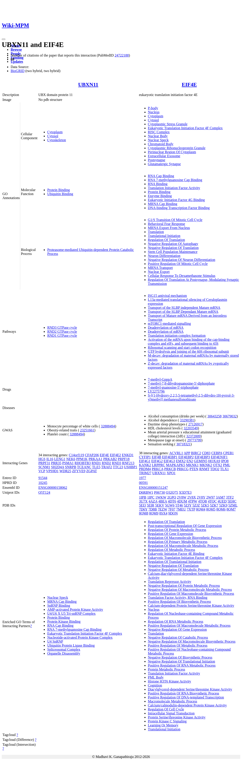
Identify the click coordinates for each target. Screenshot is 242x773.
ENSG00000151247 (153, 487)
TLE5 (96, 467)
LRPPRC (158, 465)
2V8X (191, 497)
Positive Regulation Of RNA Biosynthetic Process (183, 693)
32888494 (108, 426)
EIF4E (189, 84)
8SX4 (163, 513)
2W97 (210, 497)
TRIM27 (145, 473)
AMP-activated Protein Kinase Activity (75, 609)
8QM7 (231, 509)
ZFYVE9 (78, 471)
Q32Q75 (172, 492)
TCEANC (84, 467)
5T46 (179, 505)
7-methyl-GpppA (160, 379)
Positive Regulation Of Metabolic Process (177, 645)
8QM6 (221, 509)
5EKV (159, 505)
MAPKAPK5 (175, 465)
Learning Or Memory (163, 725)
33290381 (187, 420)
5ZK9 (223, 505)
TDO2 (214, 469)
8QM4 (200, 509)
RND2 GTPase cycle (62, 331)
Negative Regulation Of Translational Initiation (181, 661)
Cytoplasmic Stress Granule (168, 124)
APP (187, 453)
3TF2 (230, 497)
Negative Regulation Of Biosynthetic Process (180, 657)
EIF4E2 (115, 455)
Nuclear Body (158, 136)
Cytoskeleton (56, 140)
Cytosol (52, 136)
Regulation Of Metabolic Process (171, 550)
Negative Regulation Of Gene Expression (177, 629)
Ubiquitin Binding (60, 194)
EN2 (190, 461)
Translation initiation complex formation (177, 335)
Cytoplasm (55, 132)
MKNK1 (192, 465)
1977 (142, 478)
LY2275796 (156, 391)
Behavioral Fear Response (166, 224)
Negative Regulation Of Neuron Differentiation (181, 260)
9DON (173, 513)
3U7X (143, 501)
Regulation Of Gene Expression (170, 534)
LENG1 (59, 459)
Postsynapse (156, 160)
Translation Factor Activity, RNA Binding (177, 597)
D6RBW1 (146, 492)
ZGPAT (91, 471)
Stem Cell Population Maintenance (173, 252)
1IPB (142, 497)
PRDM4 (145, 469)
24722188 (122, 55)
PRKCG (183, 469)
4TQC (212, 501)
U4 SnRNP (55, 641)
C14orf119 (76, 455)
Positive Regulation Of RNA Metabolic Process (182, 665)
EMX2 (181, 461)
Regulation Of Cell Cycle (166, 709)
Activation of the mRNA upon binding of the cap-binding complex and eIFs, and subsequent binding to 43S (189, 341)
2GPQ (171, 497)
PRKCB (170, 469)
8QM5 (211, 509)
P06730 (159, 492)
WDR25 (65, 471)
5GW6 (170, 505)
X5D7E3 (185, 492)
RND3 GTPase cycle (62, 327)
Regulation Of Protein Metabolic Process (177, 530)
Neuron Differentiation (164, 256)
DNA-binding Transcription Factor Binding (179, 208)
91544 (42, 478)
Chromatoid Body (160, 144)
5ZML (232, 505)
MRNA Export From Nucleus (169, 228)
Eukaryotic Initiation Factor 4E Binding (176, 554)
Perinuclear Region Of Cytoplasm (172, 152)
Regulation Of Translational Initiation (174, 562)
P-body (153, 108)
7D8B (152, 509)
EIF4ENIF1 (219, 457)
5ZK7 (214, 505)
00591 (143, 483)
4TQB (202, 501)
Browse (16, 49)
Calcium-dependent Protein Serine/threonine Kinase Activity (191, 605)
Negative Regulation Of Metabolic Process (178, 569)
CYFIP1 (145, 457)
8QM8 (143, 513)
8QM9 (153, 513)
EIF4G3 (169, 461)
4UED (222, 501)
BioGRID (17, 71)
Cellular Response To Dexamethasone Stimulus (181, 276)
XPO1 (171, 473)
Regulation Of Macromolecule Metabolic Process (183, 546)
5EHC (232, 501)
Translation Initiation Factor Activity (174, 188)
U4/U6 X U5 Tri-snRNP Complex (71, 613)
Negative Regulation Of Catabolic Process (178, 637)
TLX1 (224, 469)
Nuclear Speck (158, 140)
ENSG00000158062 (52, 487)
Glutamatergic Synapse (164, 164)
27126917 (195, 424)
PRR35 (56, 463)
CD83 (206, 453)
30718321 (183, 444)
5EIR (150, 505)
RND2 (106, 463)
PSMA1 (68, 463)
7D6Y (143, 509)
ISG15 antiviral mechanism (167, 295)
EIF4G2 (157, 461)
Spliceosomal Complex (63, 649)
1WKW (160, 497)
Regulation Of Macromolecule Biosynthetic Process (185, 538)
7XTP (191, 509)
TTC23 (118, 467)
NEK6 (70, 459)
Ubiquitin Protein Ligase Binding (71, 645)
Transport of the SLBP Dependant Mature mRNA (183, 311)
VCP (41, 471)
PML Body (156, 677)
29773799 (194, 440)
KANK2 (145, 465)
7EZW (162, 509)
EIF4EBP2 (186, 457)
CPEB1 (228, 453)
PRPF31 (44, 463)
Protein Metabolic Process (166, 669)
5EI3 (142, 505)
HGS (41, 459)
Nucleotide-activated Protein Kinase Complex (80, 637)
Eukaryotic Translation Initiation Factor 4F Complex (185, 128)
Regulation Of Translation (166, 240)
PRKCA (157, 469)
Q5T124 (44, 492)
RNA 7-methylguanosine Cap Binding (175, 180)
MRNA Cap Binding (162, 204)
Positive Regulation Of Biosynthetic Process (179, 601)
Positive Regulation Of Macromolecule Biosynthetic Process (191, 593)
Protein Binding (58, 190)
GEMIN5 (200, 461)
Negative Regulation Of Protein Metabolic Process (184, 585)
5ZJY (187, 505)
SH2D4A (57, 467)
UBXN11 (88, 84)
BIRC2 (196, 453)
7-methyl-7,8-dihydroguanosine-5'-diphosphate (181, 383)
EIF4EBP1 (169, 457)
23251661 (87, 430)
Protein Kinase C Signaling (167, 721)
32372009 (193, 436)
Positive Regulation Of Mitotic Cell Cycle (178, 264)
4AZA (153, 501)
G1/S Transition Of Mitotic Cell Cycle (175, 220)
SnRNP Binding (58, 605)
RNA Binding (157, 184)
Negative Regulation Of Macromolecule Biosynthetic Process (192, 641)
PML (226, 465)
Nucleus (153, 112)
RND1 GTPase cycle (62, 335)
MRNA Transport (160, 268)
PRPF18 (124, 459)
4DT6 (172, 501)
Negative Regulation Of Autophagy (173, 244)
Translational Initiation (164, 236)
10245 (42, 483)
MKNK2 (205, 465)
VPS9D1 (52, 471)
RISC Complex (159, 132)
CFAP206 (92, 455)
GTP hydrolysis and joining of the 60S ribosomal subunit (188, 351)
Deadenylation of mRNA (166, 327)
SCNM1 (44, 467)
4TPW (192, 501)
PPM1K (82, 459)
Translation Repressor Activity (169, 581)
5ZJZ (196, 505)
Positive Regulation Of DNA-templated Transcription (186, 697)
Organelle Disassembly (63, 653)
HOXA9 (214, 461)
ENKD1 (127, 455)
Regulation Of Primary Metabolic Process (177, 542)
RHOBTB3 (83, 463)
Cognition (155, 685)
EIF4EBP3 (202, 457)
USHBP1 (130, 467)
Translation (156, 232)
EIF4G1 (145, 461)
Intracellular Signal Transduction (171, 713)
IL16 (49, 459)
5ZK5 (205, 505)
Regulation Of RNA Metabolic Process (175, 621)
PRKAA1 (95, 459)
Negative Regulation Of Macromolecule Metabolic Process (190, 589)
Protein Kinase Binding (64, 621)
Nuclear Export (159, 272)
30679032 (229, 416)
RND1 (96, 463)
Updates (17, 61)
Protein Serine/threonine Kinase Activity (177, 717)
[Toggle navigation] (3, 39)
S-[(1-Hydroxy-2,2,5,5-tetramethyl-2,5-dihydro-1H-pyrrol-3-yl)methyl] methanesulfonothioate (191, 397)
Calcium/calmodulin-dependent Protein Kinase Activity (187, 705)
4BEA (162, 501)
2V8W (181, 497)
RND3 (116, 463)
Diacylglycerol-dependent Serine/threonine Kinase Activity (190, 689)
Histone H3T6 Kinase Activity (169, 681)
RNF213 (128, 463)
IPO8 (225, 461)
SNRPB (70, 467)
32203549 (191, 428)
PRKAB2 (110, 459)
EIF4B (156, 457)
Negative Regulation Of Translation (173, 248)
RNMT (204, 469)
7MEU (181, 509)
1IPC (150, 497)
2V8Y (201, 497)
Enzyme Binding (160, 196)
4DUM (182, 501)
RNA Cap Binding (161, 176)
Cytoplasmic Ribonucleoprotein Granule (177, 148)
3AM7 (220, 497)
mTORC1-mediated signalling (169, 323)
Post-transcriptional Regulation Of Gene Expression (185, 526)
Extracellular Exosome (164, 156)
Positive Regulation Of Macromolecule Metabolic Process (189, 625)
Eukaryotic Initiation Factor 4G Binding (176, 200)
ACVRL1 (176, 453)
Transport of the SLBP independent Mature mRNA (184, 307)
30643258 (214, 416)
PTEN (193, 469)
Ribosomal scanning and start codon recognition (182, 347)
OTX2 (217, 465)
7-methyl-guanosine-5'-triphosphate (173, 387)
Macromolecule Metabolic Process (172, 701)
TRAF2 (106, 467)
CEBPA (216, 453)
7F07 (171, 509)
